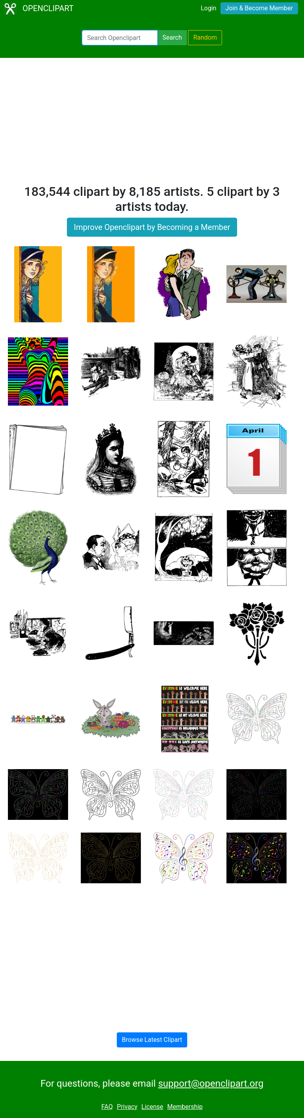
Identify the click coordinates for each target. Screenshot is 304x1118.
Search (172, 37)
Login (208, 8)
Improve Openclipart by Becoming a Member (152, 227)
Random (205, 37)
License (152, 1106)
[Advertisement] (152, 124)
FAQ (107, 1106)
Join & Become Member (259, 8)
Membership (185, 1106)
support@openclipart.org (210, 1083)
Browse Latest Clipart (152, 1039)
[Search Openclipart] (120, 37)
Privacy (127, 1106)
